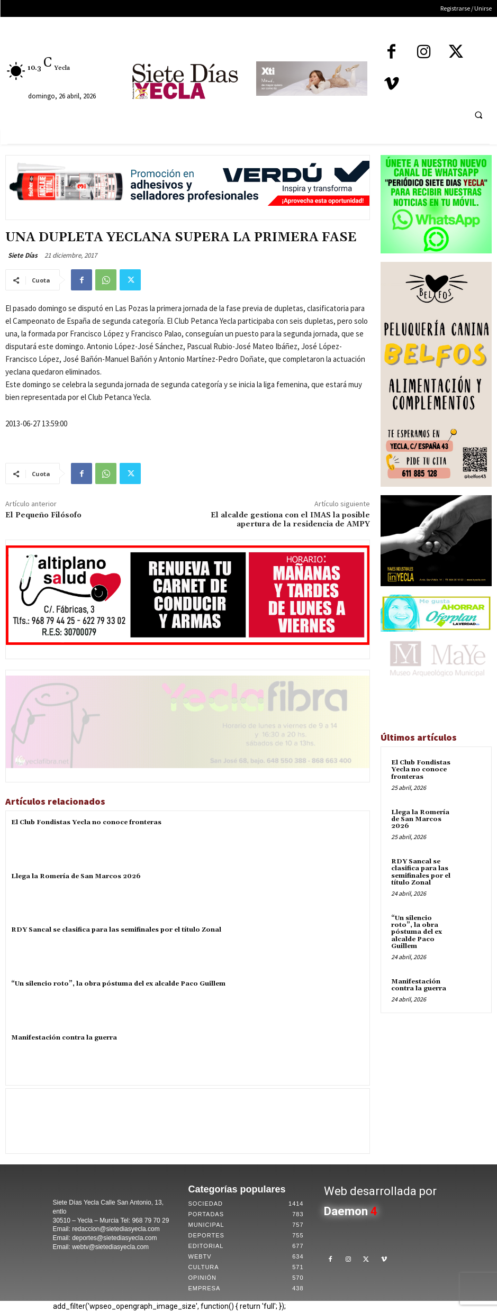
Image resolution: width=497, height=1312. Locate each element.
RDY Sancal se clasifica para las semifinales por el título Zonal (116, 930)
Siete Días (23, 255)
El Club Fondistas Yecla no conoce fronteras (86, 822)
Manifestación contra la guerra (64, 1038)
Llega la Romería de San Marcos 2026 (76, 876)
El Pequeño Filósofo (43, 515)
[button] (478, 115)
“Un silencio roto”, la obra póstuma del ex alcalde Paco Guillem (118, 984)
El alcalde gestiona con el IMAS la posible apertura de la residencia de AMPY (290, 520)
